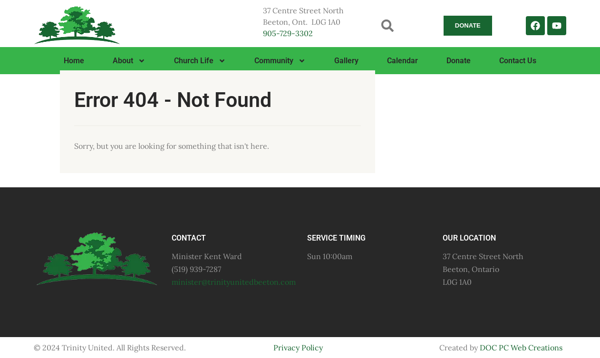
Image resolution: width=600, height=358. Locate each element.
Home (74, 60)
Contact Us (517, 60)
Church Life (200, 60)
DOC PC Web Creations (521, 347)
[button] (388, 25)
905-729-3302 (288, 33)
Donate (458, 60)
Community (280, 60)
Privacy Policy (298, 347)
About (129, 60)
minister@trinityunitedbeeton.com (234, 282)
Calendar (402, 60)
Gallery (346, 60)
